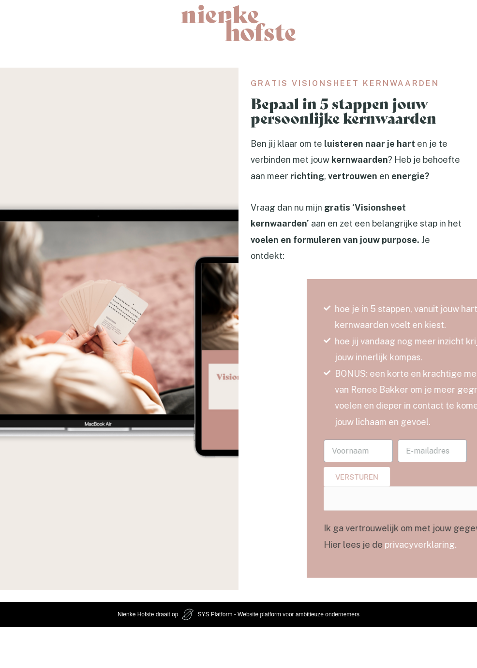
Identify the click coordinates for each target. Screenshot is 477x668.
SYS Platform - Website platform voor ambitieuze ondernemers (278, 614)
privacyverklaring (437, 545)
